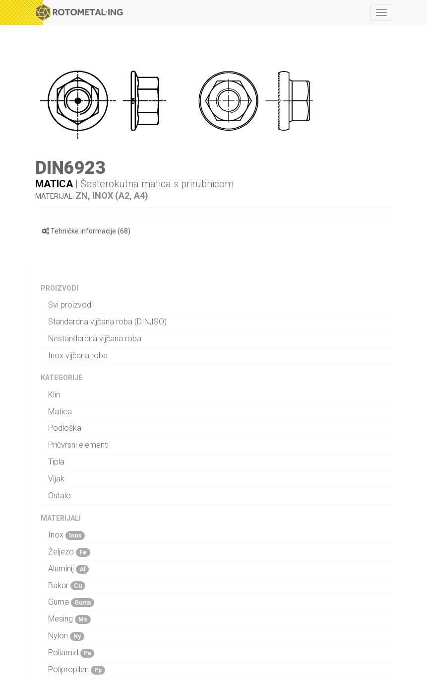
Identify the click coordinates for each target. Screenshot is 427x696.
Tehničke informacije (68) (86, 231)
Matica (54, 184)
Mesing (69, 619)
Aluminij (68, 569)
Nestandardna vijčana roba (94, 338)
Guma (71, 602)
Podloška (64, 428)
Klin (54, 394)
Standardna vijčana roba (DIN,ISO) (107, 321)
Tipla (56, 461)
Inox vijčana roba (78, 355)
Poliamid (71, 653)
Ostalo (59, 495)
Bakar (66, 586)
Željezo (69, 552)
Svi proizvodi (70, 304)
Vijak (56, 478)
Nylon (66, 636)
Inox (66, 535)
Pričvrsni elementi (78, 445)
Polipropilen (76, 670)
